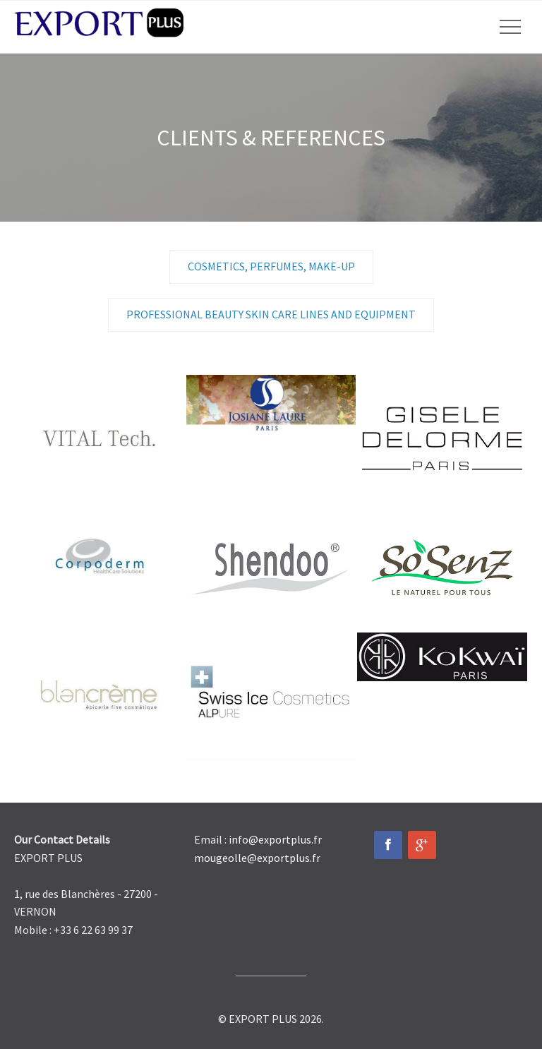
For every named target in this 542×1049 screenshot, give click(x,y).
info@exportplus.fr (275, 839)
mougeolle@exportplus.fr (257, 858)
